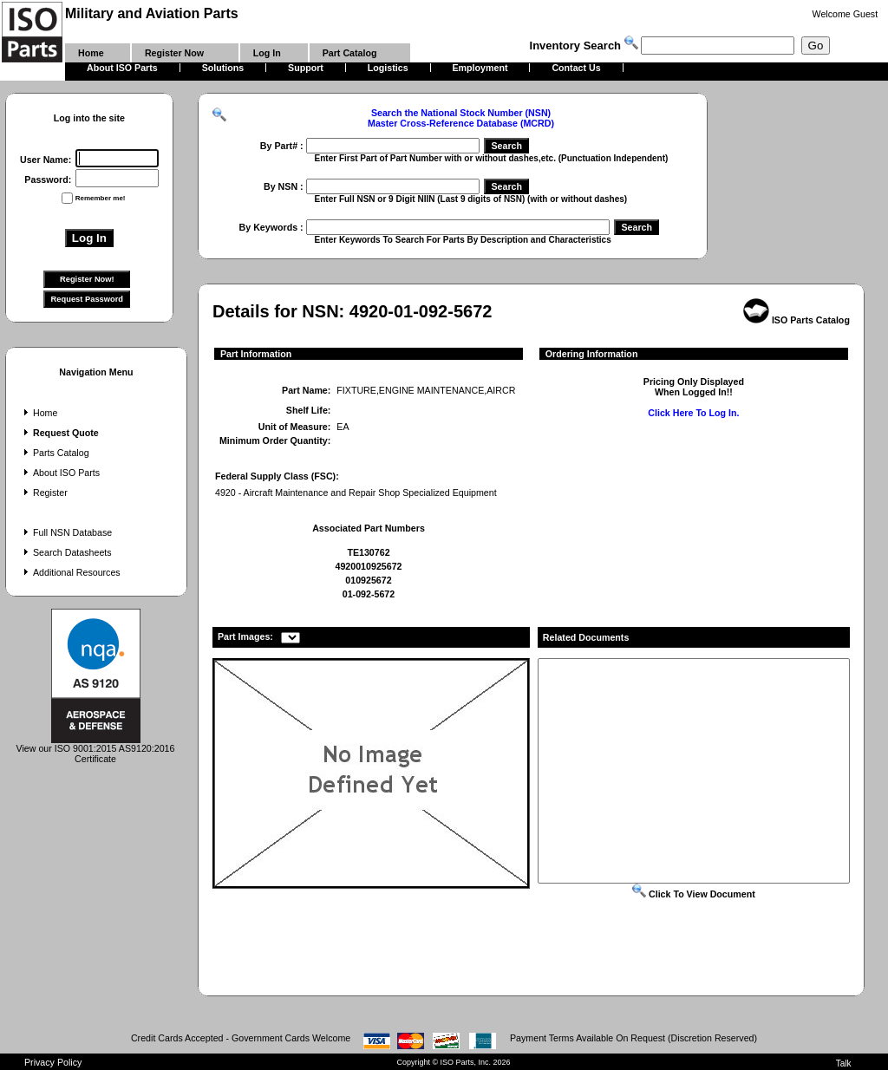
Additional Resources (70, 572)
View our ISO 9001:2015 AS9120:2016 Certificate (95, 749)
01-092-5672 (369, 594)
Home (38, 413)
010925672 (368, 580)
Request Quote (59, 432)
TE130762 (368, 552)
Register (44, 492)
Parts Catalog (54, 452)
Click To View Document (693, 894)
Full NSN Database (66, 532)
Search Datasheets (66, 552)
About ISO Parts (60, 472)
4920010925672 (368, 566)
